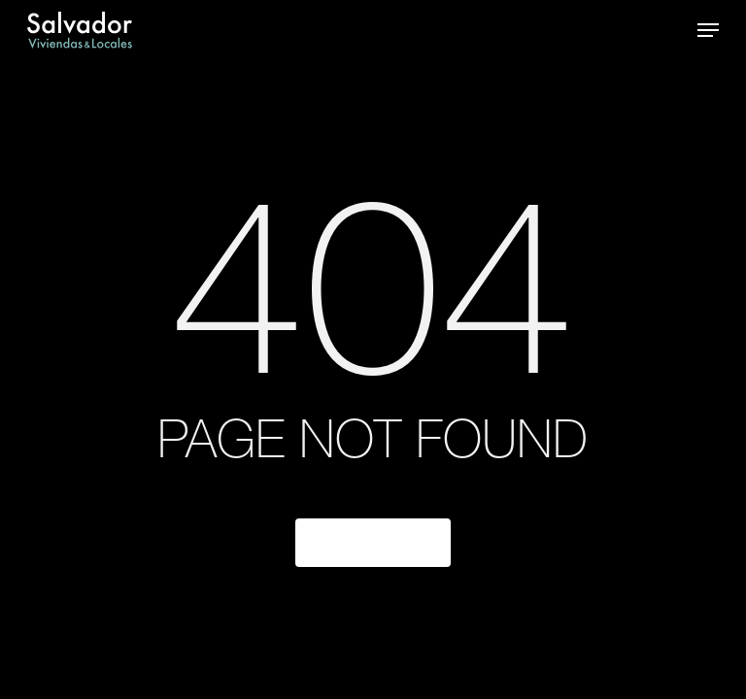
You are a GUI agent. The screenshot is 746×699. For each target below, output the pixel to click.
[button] (708, 30)
